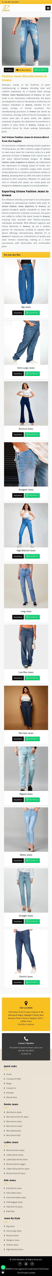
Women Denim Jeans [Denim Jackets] (15, 1150)
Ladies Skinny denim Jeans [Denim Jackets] (17, 1169)
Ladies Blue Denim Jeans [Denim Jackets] (17, 1160)
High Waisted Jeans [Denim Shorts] (14, 1249)
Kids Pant (10, 1211)
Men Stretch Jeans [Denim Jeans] (14, 1126)
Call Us (8, 70)
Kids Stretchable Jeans (16, 1198)
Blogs (8, 1083)
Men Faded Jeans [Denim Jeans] (13, 1131)
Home (9, 1074)
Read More (18, 313)
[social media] (20, 1264)
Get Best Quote (23, 70)
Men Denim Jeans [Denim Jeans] (14, 1112)
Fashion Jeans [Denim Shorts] (12, 1245)
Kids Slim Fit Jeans (14, 1207)
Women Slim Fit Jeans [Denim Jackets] (15, 1173)
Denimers (21, 1259)
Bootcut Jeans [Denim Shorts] (12, 1236)
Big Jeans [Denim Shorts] (10, 1226)
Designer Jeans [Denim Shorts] (13, 1240)
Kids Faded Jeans (13, 1193)
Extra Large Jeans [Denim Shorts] (14, 1231)
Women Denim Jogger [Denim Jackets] (16, 1164)
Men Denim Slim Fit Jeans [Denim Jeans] (17, 1117)
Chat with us (41, 70)
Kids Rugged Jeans (14, 1202)
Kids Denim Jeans (14, 1188)
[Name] (48, 8)
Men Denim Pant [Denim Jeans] (13, 1135)
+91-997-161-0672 (10, 2)
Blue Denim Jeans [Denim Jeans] (14, 1121)
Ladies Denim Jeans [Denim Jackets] (14, 1155)
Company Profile (13, 1079)
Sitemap (10, 1093)
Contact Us (11, 1088)
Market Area (11, 1097)
